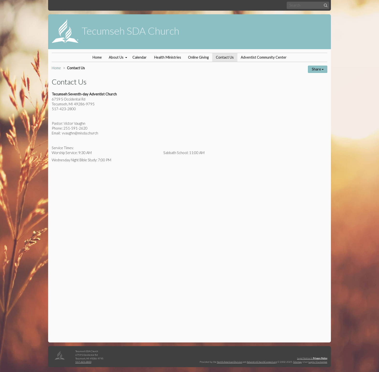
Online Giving (198, 57)
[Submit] (325, 5)
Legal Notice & (312, 358)
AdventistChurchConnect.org (262, 361)
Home (97, 57)
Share (318, 69)
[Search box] (308, 5)
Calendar (139, 57)
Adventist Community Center (264, 57)
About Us (116, 57)
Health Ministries (167, 57)
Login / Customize (317, 361)
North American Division (229, 361)
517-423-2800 (83, 361)
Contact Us (225, 57)
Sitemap (297, 361)
